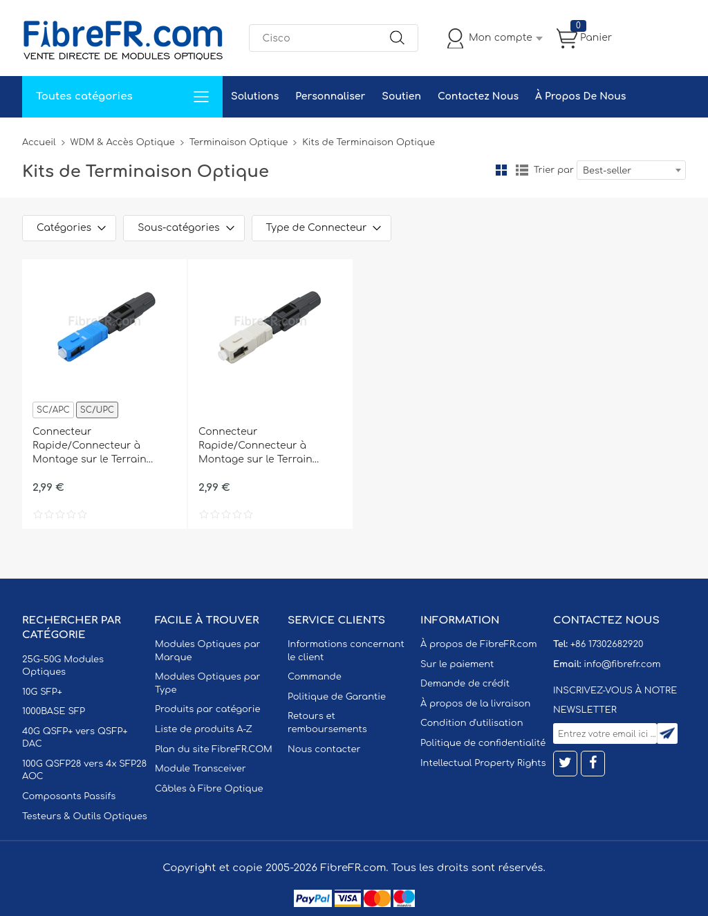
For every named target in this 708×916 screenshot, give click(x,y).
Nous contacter (324, 749)
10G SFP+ (42, 692)
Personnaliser (330, 96)
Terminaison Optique (238, 142)
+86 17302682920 (606, 644)
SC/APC (53, 410)
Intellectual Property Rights (483, 763)
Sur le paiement (457, 664)
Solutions (255, 96)
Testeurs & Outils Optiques (84, 816)
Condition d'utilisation (471, 723)
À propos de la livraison (475, 704)
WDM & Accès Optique (123, 142)
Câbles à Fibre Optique (209, 789)
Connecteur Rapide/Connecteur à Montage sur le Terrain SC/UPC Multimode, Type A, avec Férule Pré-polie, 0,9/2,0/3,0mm (266, 447)
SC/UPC (97, 410)
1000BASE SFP (53, 711)
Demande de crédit (465, 684)
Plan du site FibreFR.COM (213, 749)
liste (522, 170)
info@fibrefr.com (622, 664)
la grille (501, 170)
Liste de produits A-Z (203, 729)
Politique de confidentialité (483, 743)
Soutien (401, 96)
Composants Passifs (68, 796)
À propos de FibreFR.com (478, 644)
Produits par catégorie (208, 709)
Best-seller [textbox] (607, 171)
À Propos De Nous (580, 96)
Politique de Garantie (337, 697)
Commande (315, 677)
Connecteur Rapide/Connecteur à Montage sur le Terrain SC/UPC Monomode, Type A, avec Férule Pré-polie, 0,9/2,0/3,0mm (102, 447)
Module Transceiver (200, 769)
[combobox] (631, 170)
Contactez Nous (478, 96)
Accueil (39, 142)
